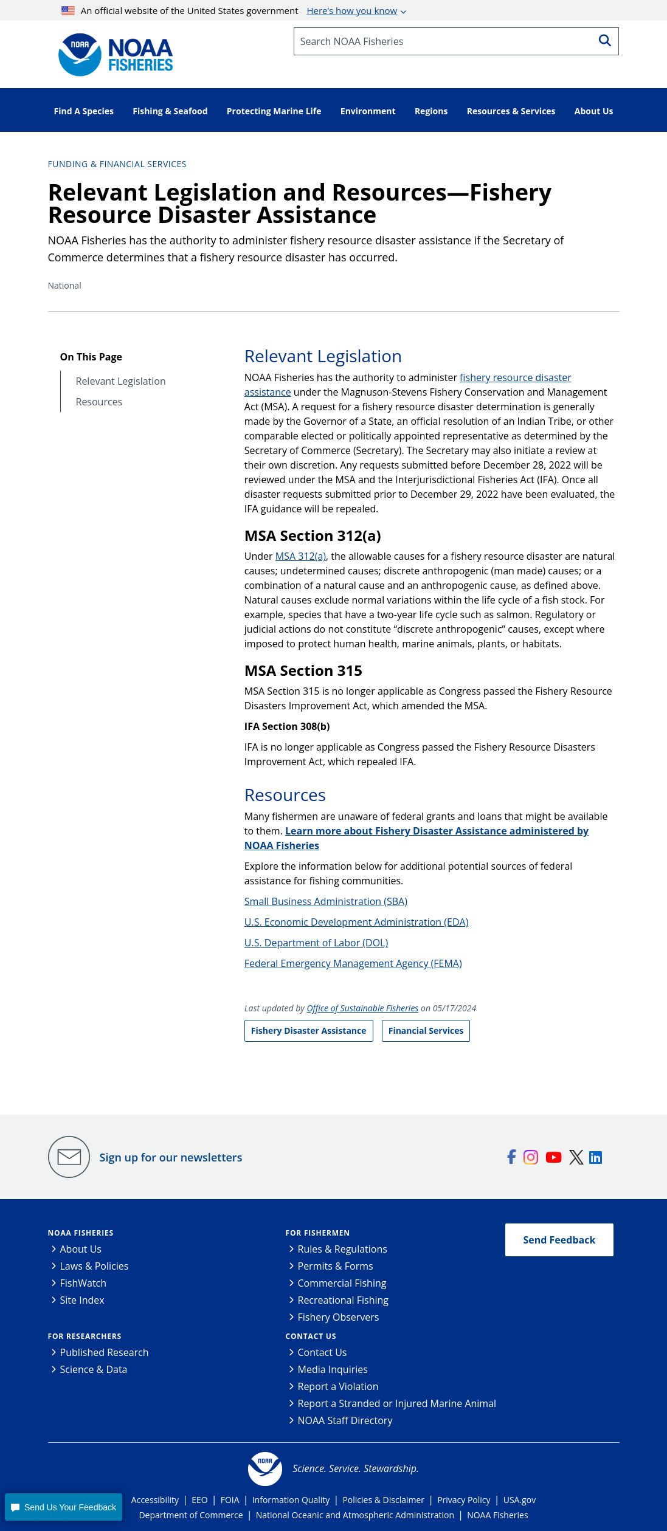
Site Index (82, 1300)
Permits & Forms (335, 1266)
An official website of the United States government (229, 10)
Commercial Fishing (342, 1283)
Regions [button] (431, 111)
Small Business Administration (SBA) (325, 901)
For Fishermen (318, 1233)
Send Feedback (560, 1240)
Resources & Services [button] (511, 111)
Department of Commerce (191, 1515)
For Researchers (85, 1336)
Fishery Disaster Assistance (309, 1030)
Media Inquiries (333, 1369)
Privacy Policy (463, 1499)
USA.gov (519, 1499)
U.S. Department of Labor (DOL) (316, 942)
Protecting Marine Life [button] (274, 111)
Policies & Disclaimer (383, 1499)
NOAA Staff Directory (345, 1420)
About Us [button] (594, 111)
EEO (199, 1499)
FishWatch (83, 1283)
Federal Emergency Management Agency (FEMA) (353, 963)
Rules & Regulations (342, 1249)
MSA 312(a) (300, 556)
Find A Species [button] (84, 111)
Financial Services (426, 1030)
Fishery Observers (338, 1317)
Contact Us (311, 1336)
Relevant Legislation (121, 381)
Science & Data (94, 1369)
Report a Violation (338, 1386)
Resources (99, 402)
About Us (81, 1249)
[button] (63, 1507)
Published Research (104, 1352)
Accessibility (155, 1499)
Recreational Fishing (343, 1300)
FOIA (230, 1499)
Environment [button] (368, 111)
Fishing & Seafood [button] (170, 111)
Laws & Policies (94, 1266)
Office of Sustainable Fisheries (362, 1008)
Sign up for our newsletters (171, 1157)
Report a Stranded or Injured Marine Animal (397, 1403)
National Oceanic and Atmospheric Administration (355, 1515)
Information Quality (291, 1499)
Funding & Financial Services (117, 164)
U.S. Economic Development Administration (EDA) (356, 922)
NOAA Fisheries (81, 1233)
